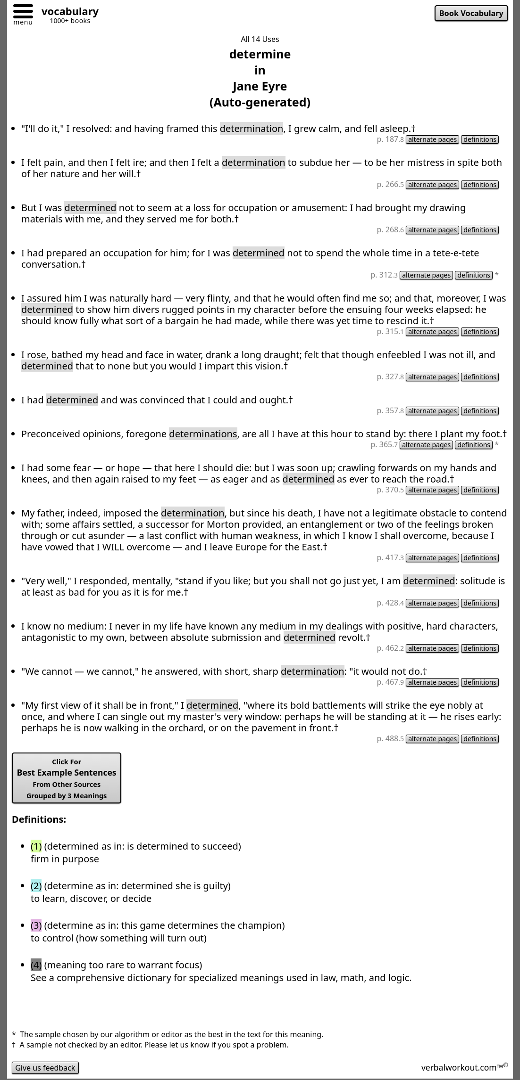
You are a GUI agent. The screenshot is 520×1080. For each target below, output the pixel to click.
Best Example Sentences (67, 778)
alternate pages (432, 139)
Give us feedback (45, 1068)
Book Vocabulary (471, 13)
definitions (479, 139)
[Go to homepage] (66, 12)
